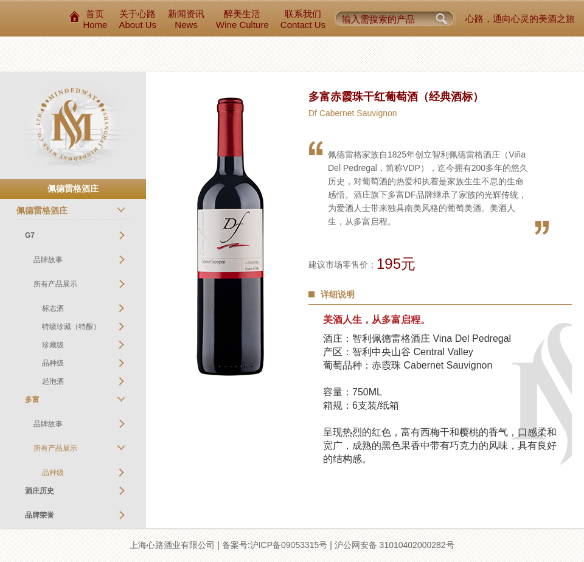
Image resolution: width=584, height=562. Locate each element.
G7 (30, 235)
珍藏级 (53, 345)
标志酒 (53, 308)
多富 (32, 399)
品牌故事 (48, 259)
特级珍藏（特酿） (71, 326)
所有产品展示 (55, 284)
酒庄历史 (39, 491)
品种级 (53, 363)
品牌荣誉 (39, 515)
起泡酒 (53, 381)
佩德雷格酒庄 (42, 210)
